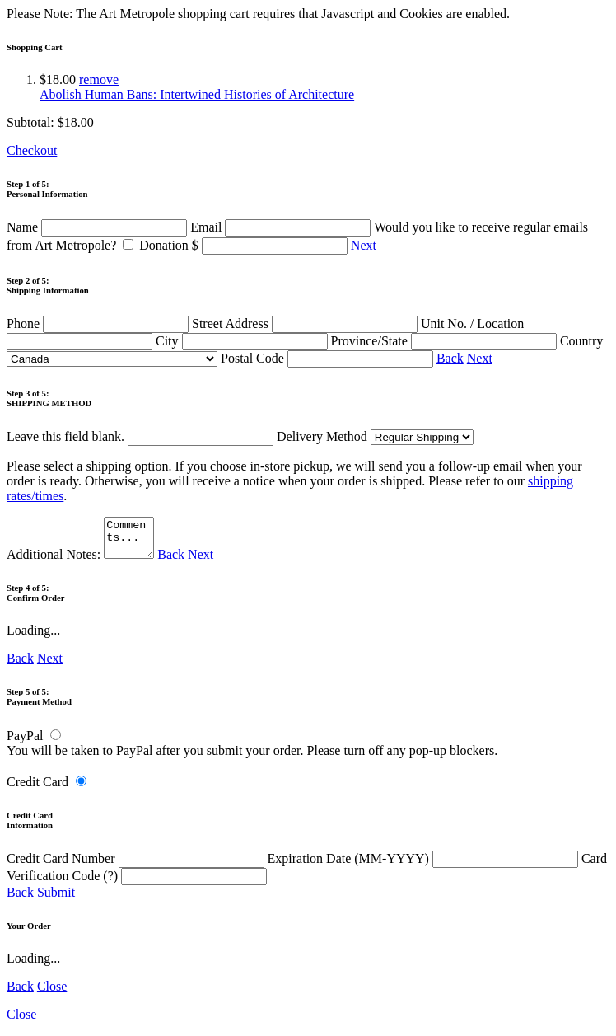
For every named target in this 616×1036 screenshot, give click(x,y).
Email (282, 227)
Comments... (131, 541)
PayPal (25, 743)
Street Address (306, 323)
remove (99, 80)
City (243, 341)
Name (98, 227)
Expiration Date (424, 866)
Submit (56, 900)
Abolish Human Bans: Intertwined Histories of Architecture (197, 94)
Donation (245, 245)
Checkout (32, 150)
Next (363, 245)
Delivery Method (375, 436)
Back (450, 358)
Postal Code (328, 358)
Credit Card (37, 789)
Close (52, 994)
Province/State (445, 341)
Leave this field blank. (140, 436)
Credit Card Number (137, 866)
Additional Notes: (82, 562)
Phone (99, 323)
